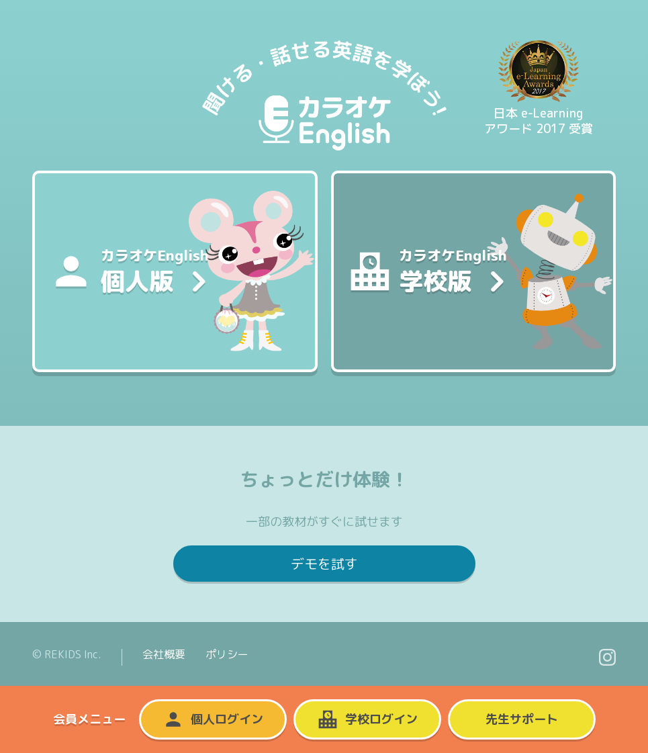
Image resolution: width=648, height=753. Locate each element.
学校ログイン (367, 719)
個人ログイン (213, 719)
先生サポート (521, 719)
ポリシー (226, 654)
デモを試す (324, 563)
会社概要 (163, 654)
